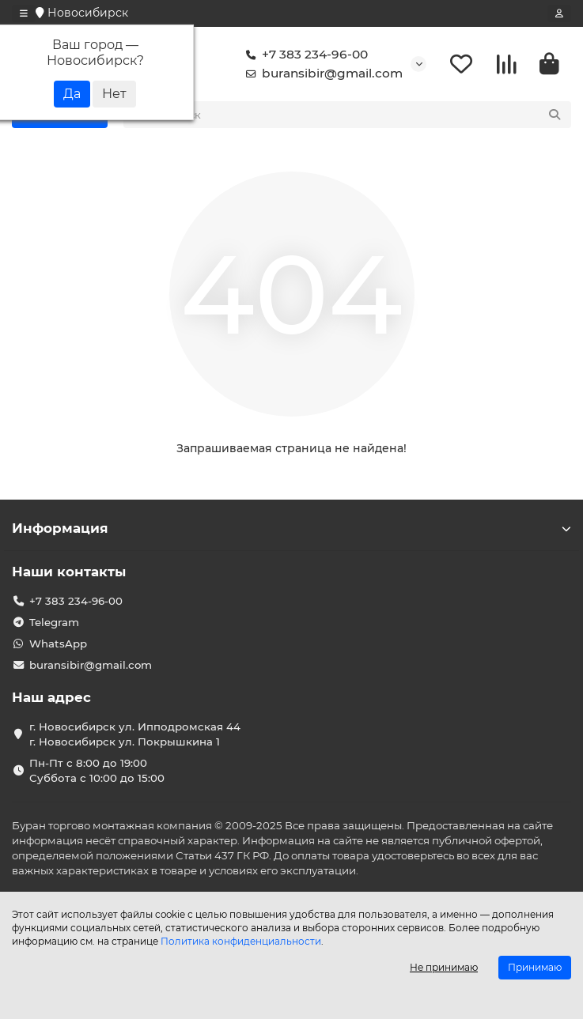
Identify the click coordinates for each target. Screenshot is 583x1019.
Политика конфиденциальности (241, 941)
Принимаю (535, 967)
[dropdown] (24, 13)
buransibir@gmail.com (321, 73)
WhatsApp (58, 643)
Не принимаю (444, 967)
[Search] (364, 114)
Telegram (54, 622)
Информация (291, 528)
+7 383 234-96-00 (304, 54)
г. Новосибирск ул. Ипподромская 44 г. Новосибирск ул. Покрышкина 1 (134, 734)
